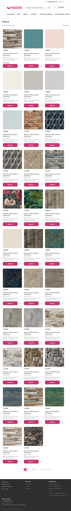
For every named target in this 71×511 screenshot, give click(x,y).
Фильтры (66, 25)
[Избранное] (54, 7)
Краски (26, 14)
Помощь (51, 490)
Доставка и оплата (54, 483)
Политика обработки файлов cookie (58, 495)
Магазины (28, 488)
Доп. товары (5, 488)
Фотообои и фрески (46, 14)
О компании (28, 483)
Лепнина (34, 14)
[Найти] (49, 7)
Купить (10, 66)
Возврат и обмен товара (55, 488)
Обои (19, 14)
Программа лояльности (55, 486)
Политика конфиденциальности (57, 493)
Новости (27, 486)
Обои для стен (5, 484)
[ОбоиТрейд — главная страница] (14, 7)
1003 (34, 469)
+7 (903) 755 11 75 (51, 2)
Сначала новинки (8, 25)
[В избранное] (20, 66)
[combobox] (36, 7)
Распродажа (11, 14)
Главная (4, 18)
